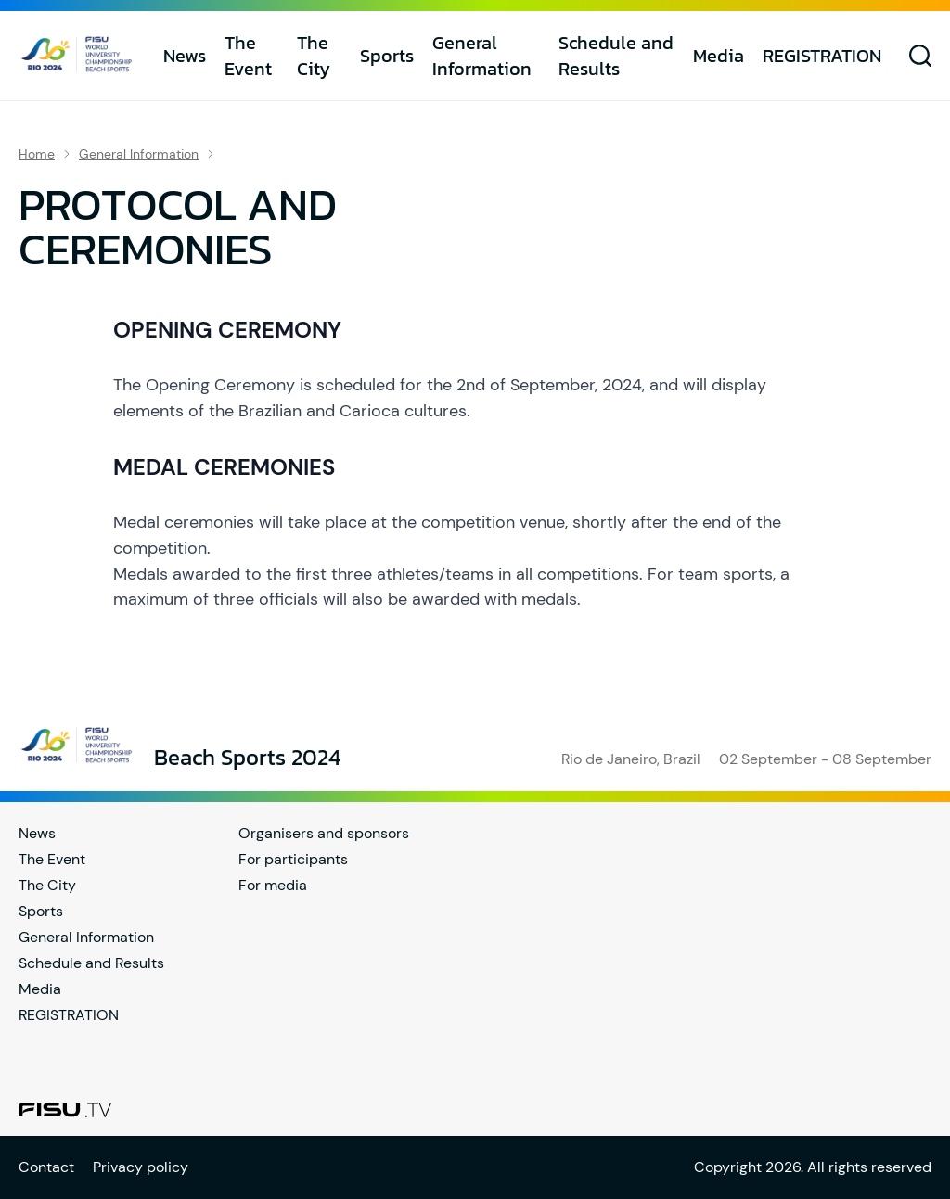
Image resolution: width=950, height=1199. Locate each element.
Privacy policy (140, 1167)
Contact (46, 1167)
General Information (482, 56)
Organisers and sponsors (323, 833)
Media (718, 56)
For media (272, 885)
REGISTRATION (822, 56)
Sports (387, 56)
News (184, 56)
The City (313, 56)
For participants (293, 859)
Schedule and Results (616, 56)
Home (37, 154)
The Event (248, 56)
